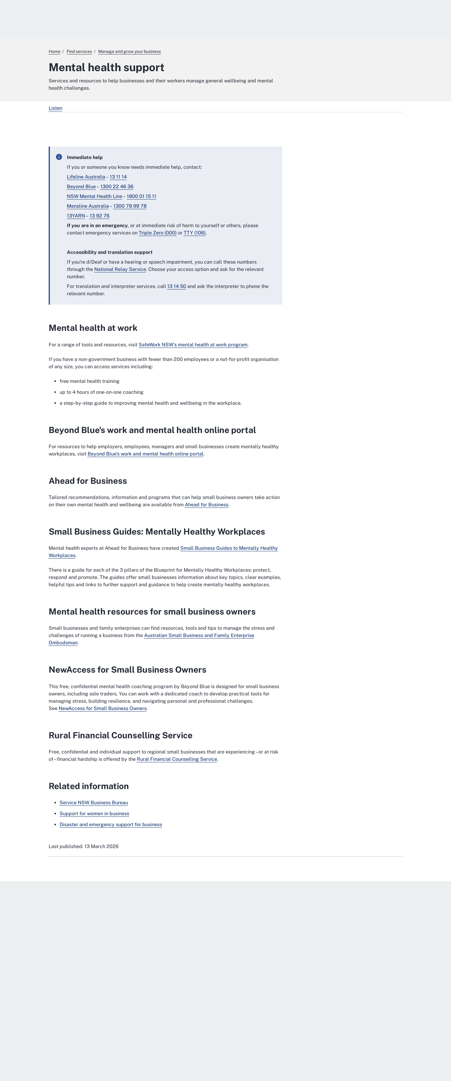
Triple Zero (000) (158, 233)
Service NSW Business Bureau (94, 803)
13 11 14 (118, 177)
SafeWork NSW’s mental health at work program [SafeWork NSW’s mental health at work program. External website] (193, 345)
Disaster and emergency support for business (111, 824)
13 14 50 (176, 286)
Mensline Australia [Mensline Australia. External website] (88, 206)
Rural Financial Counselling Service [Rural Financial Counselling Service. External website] (177, 759)
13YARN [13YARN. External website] (76, 216)
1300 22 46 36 (117, 186)
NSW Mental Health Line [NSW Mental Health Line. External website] (94, 196)
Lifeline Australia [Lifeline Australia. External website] (86, 177)
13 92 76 (99, 216)
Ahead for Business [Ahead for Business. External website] (206, 505)
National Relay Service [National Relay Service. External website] (120, 269)
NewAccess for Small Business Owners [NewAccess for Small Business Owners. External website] (103, 708)
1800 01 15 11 (141, 196)
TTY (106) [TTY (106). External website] (195, 233)
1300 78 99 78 (130, 206)
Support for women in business (94, 813)
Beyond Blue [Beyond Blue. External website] (81, 186)
